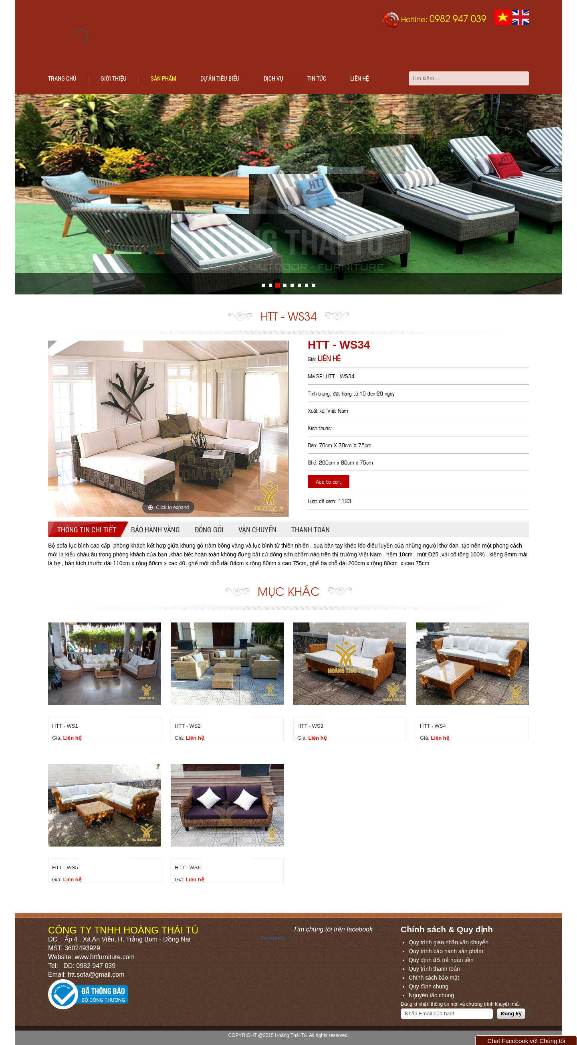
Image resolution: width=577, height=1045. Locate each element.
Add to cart (328, 481)
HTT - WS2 (188, 726)
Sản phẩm (163, 78)
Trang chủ (62, 78)
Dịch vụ (273, 78)
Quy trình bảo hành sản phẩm (446, 951)
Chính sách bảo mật (434, 977)
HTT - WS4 (433, 726)
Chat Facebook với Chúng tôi (526, 1040)
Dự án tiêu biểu (220, 78)
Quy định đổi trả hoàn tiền (441, 960)
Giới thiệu (114, 78)
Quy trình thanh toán (434, 969)
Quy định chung (428, 986)
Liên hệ (359, 78)
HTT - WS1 (65, 726)
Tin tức (316, 78)
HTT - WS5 (65, 867)
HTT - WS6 (188, 867)
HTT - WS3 (310, 726)
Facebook (272, 938)
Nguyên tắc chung (431, 995)
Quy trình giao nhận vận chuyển (448, 942)
